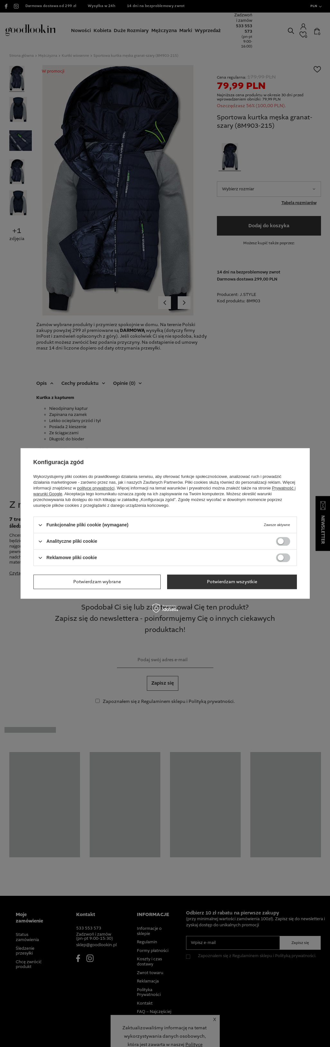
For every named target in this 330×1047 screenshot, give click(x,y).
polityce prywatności (95, 488)
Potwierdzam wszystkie (232, 582)
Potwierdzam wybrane (97, 582)
